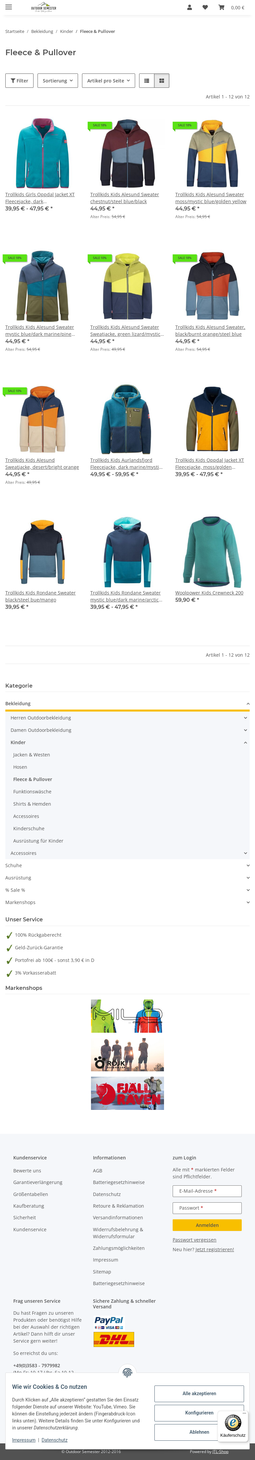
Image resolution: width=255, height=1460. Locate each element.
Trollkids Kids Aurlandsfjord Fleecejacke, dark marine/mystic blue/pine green (125, 463)
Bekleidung (18, 703)
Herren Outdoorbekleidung (41, 718)
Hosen (20, 767)
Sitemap (102, 1271)
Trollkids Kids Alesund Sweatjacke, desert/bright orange (42, 463)
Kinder (18, 742)
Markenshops (20, 902)
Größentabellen (30, 1194)
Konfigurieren (195, 1412)
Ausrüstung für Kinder (38, 841)
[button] (189, 7)
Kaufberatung (28, 1206)
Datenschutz (59, 1440)
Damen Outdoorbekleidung (41, 730)
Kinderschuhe (28, 828)
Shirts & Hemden (32, 804)
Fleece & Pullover (32, 779)
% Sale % (15, 890)
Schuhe (13, 865)
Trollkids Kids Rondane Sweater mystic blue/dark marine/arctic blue (125, 596)
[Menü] (244, 1415)
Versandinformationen (118, 1217)
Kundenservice (29, 1229)
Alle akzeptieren (195, 1393)
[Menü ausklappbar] (8, 4)
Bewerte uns (27, 1170)
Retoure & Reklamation (118, 1206)
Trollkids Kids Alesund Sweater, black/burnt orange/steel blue (210, 330)
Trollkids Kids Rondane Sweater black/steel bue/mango (40, 596)
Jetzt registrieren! (215, 1249)
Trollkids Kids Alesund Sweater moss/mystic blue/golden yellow (210, 197)
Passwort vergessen (194, 1240)
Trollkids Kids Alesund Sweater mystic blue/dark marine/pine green (39, 330)
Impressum (28, 1440)
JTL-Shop (220, 1451)
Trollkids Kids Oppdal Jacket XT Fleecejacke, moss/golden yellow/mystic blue (209, 463)
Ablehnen (195, 1432)
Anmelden (207, 1225)
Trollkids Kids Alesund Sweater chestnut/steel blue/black (124, 197)
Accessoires (26, 816)
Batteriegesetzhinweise (119, 1182)
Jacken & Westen (31, 754)
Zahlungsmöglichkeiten (119, 1248)
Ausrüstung (18, 877)
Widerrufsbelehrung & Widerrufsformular (118, 1233)
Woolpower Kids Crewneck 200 (209, 593)
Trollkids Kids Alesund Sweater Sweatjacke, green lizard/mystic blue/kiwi (125, 330)
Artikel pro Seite (105, 80)
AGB (97, 1170)
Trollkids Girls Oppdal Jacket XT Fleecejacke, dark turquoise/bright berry (40, 198)
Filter (19, 80)
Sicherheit (24, 1217)
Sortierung (55, 80)
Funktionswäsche (32, 791)
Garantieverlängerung (37, 1182)
